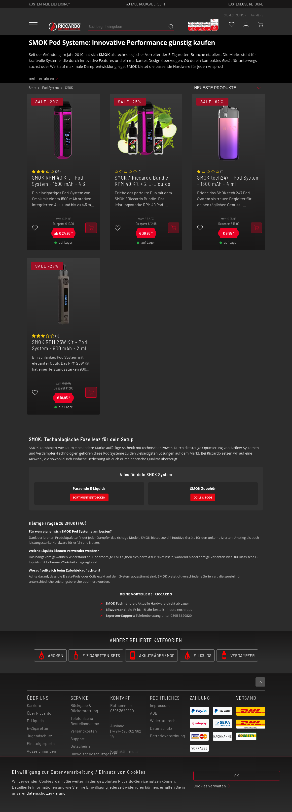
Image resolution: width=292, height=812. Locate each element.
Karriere (257, 15)
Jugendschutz (39, 735)
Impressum (160, 705)
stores (228, 15)
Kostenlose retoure (245, 3)
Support (78, 738)
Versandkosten (84, 731)
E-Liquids (35, 720)
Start (32, 88)
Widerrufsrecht (163, 720)
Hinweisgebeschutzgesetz (94, 753)
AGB (153, 713)
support (242, 15)
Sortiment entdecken (89, 497)
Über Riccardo (39, 713)
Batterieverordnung (167, 735)
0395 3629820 (122, 710)
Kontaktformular (124, 751)
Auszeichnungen (41, 751)
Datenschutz (161, 728)
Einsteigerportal (41, 743)
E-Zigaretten (38, 728)
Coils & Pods (202, 497)
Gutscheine (81, 746)
